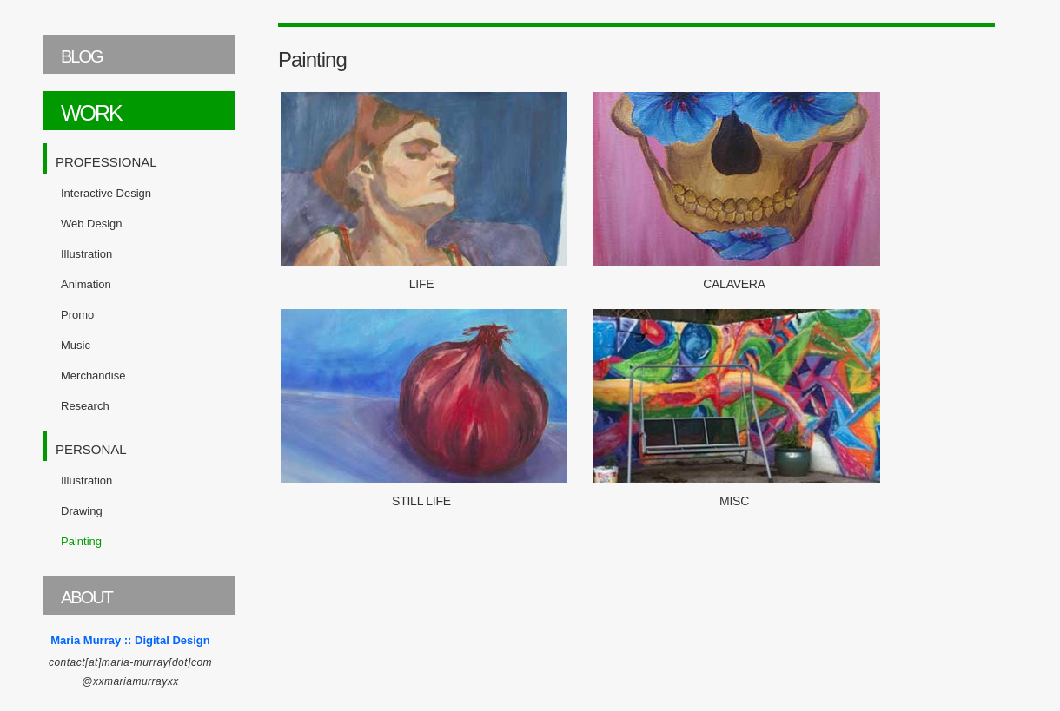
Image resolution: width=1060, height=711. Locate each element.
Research (85, 405)
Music (75, 345)
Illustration (86, 253)
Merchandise (93, 375)
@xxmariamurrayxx (130, 681)
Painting (81, 541)
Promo (77, 314)
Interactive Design (106, 193)
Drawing (82, 510)
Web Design (92, 223)
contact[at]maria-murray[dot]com (130, 662)
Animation (86, 284)
